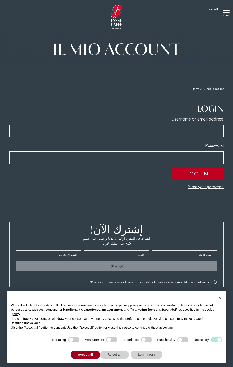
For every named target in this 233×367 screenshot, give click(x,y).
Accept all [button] (85, 354)
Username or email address (196, 119)
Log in (197, 174)
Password (213, 145)
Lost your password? (206, 187)
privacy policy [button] (128, 305)
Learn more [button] (146, 354)
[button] (219, 297)
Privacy (95, 282)
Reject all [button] (114, 354)
